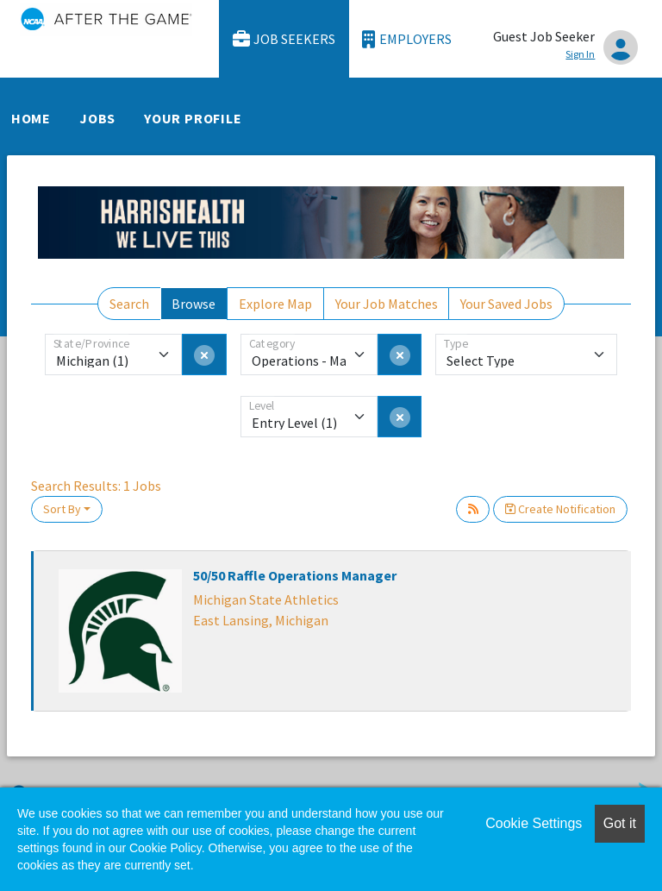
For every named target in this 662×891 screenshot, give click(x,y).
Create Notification (560, 509)
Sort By (62, 509)
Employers (407, 39)
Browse (193, 303)
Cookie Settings (533, 823)
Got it (619, 823)
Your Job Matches (386, 303)
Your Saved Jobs (506, 303)
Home (31, 118)
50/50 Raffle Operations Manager (295, 575)
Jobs (97, 118)
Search (129, 303)
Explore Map (275, 303)
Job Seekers (284, 39)
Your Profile (193, 118)
